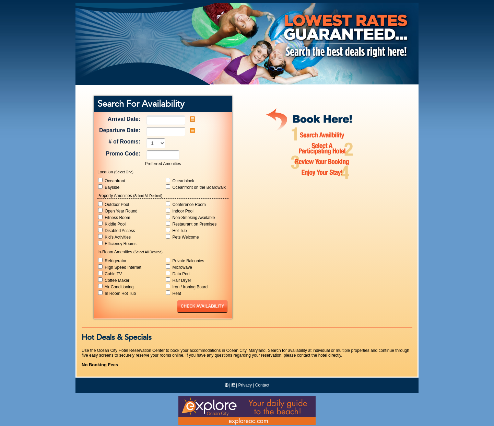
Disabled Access (116, 230)
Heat (173, 293)
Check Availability (202, 306)
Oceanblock (180, 180)
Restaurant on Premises (191, 224)
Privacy (245, 385)
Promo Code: (123, 154)
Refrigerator (112, 260)
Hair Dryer (178, 280)
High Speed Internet (119, 267)
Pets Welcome (182, 237)
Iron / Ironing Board (187, 286)
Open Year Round (118, 211)
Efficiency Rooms (117, 243)
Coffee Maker (113, 280)
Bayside (108, 187)
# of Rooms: (124, 142)
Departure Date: (119, 130)
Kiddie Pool (112, 224)
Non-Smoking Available (190, 217)
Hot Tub (176, 230)
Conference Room (186, 204)
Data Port (178, 273)
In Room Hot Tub (117, 293)
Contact (262, 385)
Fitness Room (114, 217)
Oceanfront (111, 180)
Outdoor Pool (113, 204)
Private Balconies (185, 260)
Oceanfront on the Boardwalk (196, 187)
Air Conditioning (115, 286)
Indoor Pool (179, 211)
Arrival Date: (124, 119)
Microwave (179, 267)
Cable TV (110, 273)
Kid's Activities (114, 237)
